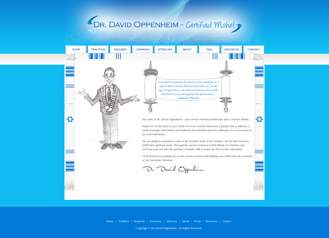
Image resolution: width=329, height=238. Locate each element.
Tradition (123, 221)
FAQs (197, 221)
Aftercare (171, 221)
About (185, 221)
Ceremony (155, 221)
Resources (211, 221)
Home (110, 221)
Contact (227, 221)
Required (139, 221)
